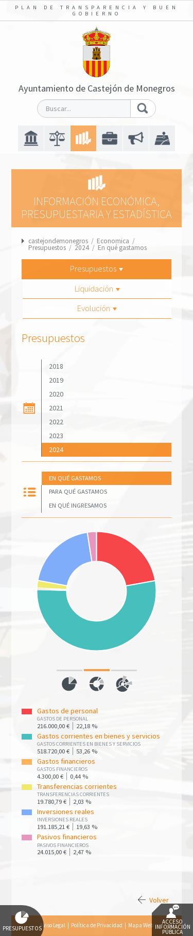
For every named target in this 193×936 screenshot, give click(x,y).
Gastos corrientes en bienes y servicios (98, 736)
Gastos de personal (67, 710)
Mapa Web (140, 925)
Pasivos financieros (67, 836)
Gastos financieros (66, 761)
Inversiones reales (65, 811)
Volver (159, 900)
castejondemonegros (58, 241)
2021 (56, 407)
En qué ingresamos (78, 505)
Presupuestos (47, 247)
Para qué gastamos (78, 491)
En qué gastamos (122, 247)
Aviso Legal (52, 925)
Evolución (97, 308)
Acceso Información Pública (172, 920)
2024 (82, 247)
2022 (56, 421)
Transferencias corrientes (77, 786)
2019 (56, 380)
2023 (56, 435)
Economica (113, 241)
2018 (56, 366)
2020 (56, 394)
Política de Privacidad (96, 925)
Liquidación (97, 288)
